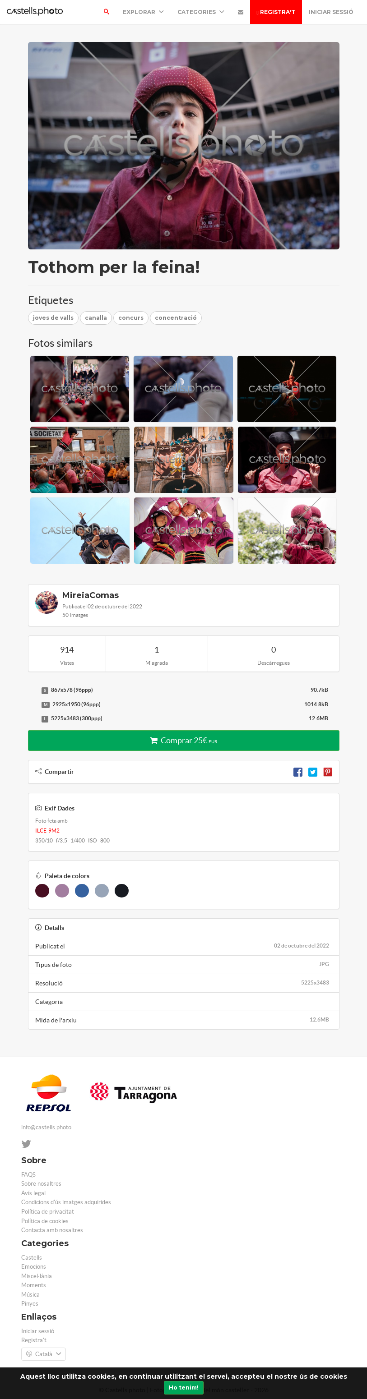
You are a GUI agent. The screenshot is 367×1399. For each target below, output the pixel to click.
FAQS (28, 1174)
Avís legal (33, 1193)
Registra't (276, 12)
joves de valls (53, 317)
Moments (33, 1285)
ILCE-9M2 (47, 830)
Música (30, 1294)
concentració (176, 317)
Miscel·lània (36, 1276)
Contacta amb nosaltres (52, 1230)
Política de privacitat (47, 1211)
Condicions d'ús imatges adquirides (66, 1202)
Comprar (183, 740)
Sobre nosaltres (41, 1183)
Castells (31, 1257)
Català (43, 1354)
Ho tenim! (184, 1387)
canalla (96, 317)
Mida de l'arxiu (183, 1020)
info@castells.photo (46, 1127)
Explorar (143, 12)
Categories (200, 12)
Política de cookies (45, 1221)
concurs (131, 317)
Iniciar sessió (331, 12)
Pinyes (29, 1303)
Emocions (33, 1266)
